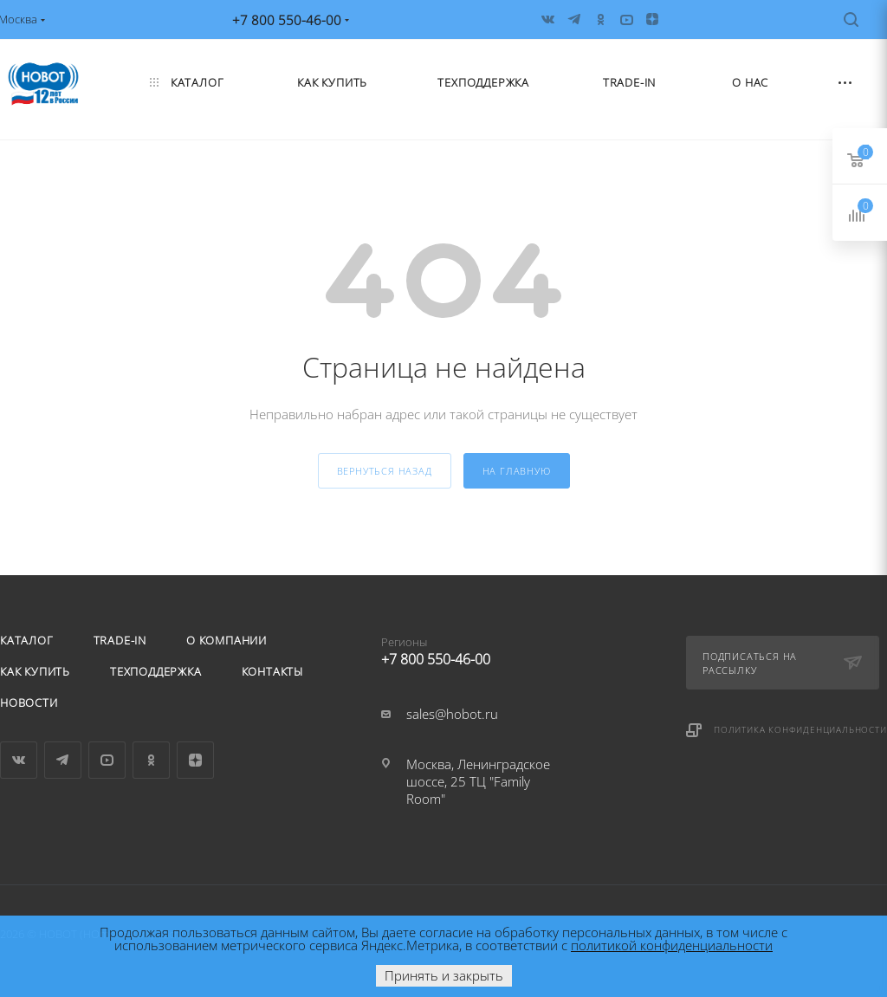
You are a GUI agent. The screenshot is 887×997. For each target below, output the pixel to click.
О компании (226, 640)
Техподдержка (156, 671)
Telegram (62, 760)
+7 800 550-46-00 (481, 648)
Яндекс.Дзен (195, 760)
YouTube (107, 760)
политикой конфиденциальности (672, 945)
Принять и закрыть (444, 975)
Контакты (272, 671)
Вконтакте (18, 760)
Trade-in (120, 640)
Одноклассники (151, 760)
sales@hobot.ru (452, 713)
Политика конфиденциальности (800, 729)
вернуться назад (384, 470)
